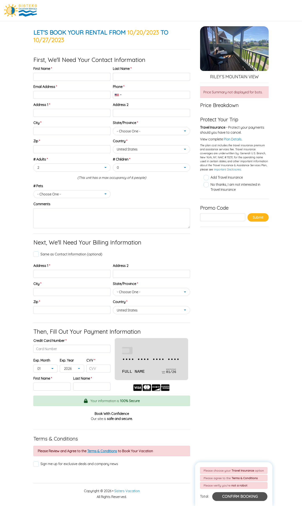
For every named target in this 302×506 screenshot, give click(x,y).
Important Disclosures (227, 169)
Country (120, 141)
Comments (41, 204)
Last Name (122, 69)
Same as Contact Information (71, 254)
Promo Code (214, 208)
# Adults (40, 159)
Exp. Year (67, 360)
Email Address (45, 87)
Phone (118, 87)
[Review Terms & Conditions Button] (102, 451)
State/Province (125, 123)
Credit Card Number (49, 341)
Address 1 (41, 105)
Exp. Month (41, 360)
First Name (42, 69)
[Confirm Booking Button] (239, 496)
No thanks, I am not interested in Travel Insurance (235, 187)
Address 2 (120, 105)
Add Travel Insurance (227, 177)
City (37, 123)
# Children (121, 159)
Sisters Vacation (127, 491)
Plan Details (233, 139)
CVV (90, 360)
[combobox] (118, 95)
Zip (36, 141)
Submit (258, 217)
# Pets (38, 186)
